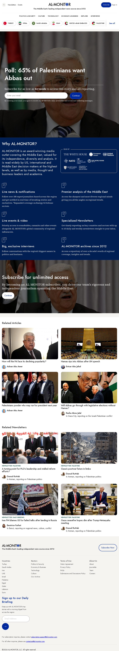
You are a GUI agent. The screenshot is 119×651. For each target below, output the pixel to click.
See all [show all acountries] (112, 23)
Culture (41, 16)
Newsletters (12, 5)
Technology (53, 16)
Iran (3, 570)
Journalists (92, 567)
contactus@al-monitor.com (35, 641)
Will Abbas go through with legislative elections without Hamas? (88, 407)
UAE (3, 573)
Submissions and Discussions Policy (72, 573)
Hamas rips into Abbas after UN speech (80, 361)
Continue (8, 295)
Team (91, 570)
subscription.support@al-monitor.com (44, 637)
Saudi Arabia (6, 567)
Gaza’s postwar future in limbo (76, 468)
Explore (84, 16)
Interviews (95, 16)
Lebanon (5, 589)
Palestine (5, 580)
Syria (4, 592)
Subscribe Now (107, 547)
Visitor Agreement (66, 564)
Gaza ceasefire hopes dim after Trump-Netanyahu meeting (85, 522)
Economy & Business (69, 16)
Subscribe (106, 5)
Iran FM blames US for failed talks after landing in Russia (29, 520)
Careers (92, 573)
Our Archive (35, 576)
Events (20, 5)
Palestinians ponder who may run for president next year (29, 405)
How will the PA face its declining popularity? (24, 361)
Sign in (114, 5)
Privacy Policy (65, 567)
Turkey (4, 564)
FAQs (62, 570)
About (91, 564)
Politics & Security (27, 16)
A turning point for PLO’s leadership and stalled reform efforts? (28, 470)
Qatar (4, 586)
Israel (4, 576)
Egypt (4, 583)
